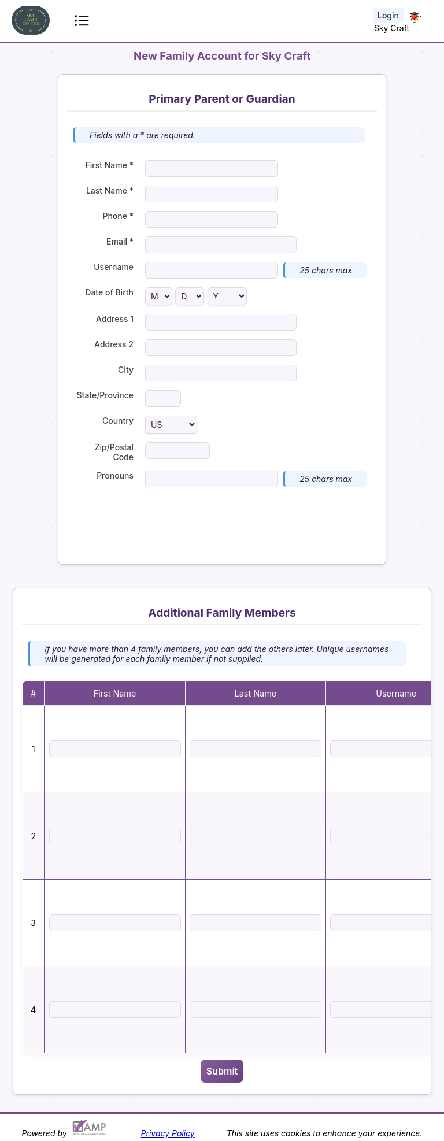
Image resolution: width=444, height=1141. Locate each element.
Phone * (118, 216)
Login (388, 15)
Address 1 (115, 319)
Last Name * (110, 190)
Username (114, 267)
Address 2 (114, 344)
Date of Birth (109, 292)
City (126, 370)
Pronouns (115, 475)
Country (118, 420)
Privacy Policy (168, 1133)
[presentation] (222, 524)
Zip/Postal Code (114, 452)
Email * (120, 241)
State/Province (105, 395)
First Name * (110, 165)
